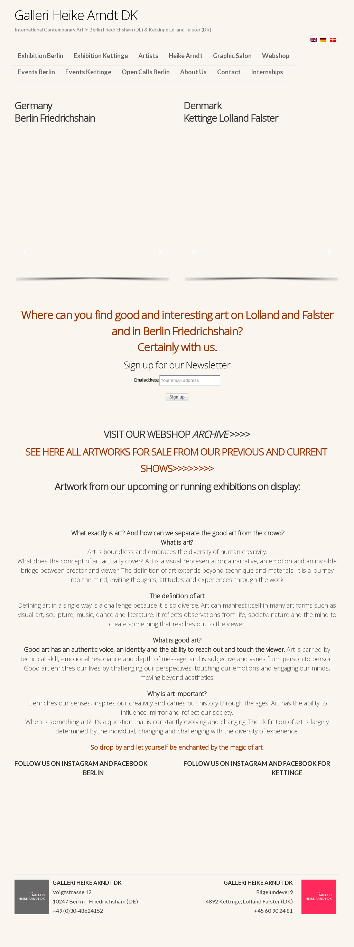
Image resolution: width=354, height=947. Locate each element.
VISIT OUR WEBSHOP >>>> (177, 434)
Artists (148, 55)
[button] (25, 251)
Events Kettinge (88, 72)
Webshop (275, 55)
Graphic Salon (232, 55)
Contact (229, 72)
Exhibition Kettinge (101, 55)
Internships (267, 72)
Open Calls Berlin (146, 72)
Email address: (177, 380)
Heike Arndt (186, 55)
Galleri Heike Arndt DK (76, 15)
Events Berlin (36, 72)
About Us (193, 72)
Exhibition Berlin (40, 55)
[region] (92, 172)
